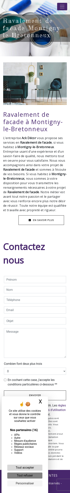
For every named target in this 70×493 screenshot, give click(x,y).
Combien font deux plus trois (23, 364)
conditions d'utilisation (51, 410)
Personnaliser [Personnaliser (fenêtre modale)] (25, 483)
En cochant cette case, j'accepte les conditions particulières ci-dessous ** (32, 382)
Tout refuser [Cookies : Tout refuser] (25, 475)
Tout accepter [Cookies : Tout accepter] (25, 467)
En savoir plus (41, 220)
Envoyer (35, 395)
